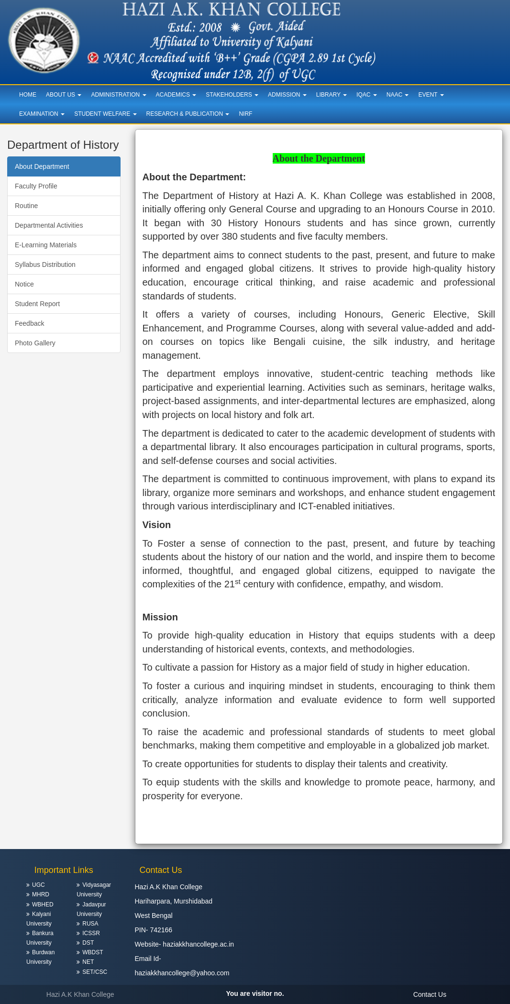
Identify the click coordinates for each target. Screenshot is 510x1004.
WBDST (92, 952)
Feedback (29, 323)
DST (88, 942)
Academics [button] (176, 94)
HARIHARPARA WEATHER (446, 892)
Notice (24, 284)
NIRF (245, 113)
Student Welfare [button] (105, 113)
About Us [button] (63, 94)
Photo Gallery (35, 343)
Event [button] (430, 94)
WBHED (43, 904)
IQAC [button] (366, 94)
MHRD (40, 894)
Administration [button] (118, 94)
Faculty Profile (36, 186)
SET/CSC (94, 972)
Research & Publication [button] (188, 113)
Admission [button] (287, 94)
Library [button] (331, 94)
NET (88, 962)
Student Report (37, 304)
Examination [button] (42, 113)
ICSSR (91, 933)
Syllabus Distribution (45, 264)
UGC (38, 885)
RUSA (90, 923)
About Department (42, 166)
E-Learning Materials (46, 245)
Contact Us (429, 994)
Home (27, 94)
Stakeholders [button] (232, 94)
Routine (26, 206)
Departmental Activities (49, 225)
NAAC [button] (398, 94)
